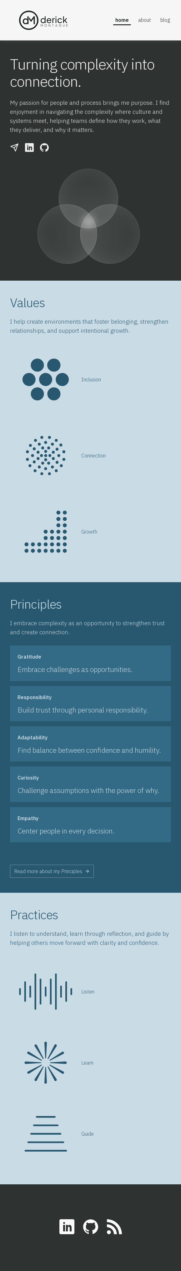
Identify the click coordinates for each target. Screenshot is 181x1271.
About (144, 20)
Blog (165, 20)
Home (122, 20)
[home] (50, 20)
